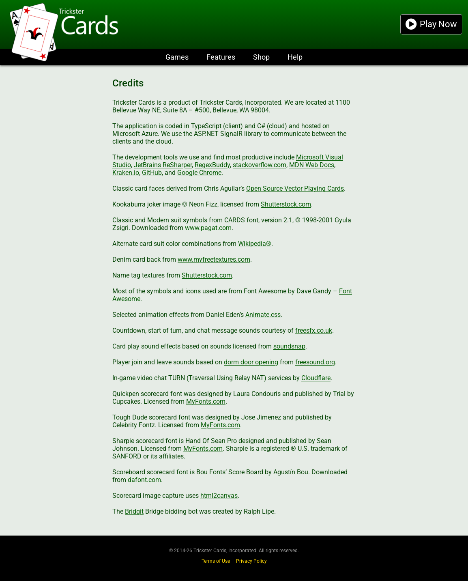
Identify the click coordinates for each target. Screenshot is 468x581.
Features (220, 57)
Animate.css (263, 314)
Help (295, 57)
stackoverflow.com (259, 165)
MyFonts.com (205, 401)
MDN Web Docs (311, 165)
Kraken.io (125, 172)
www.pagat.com (208, 228)
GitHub (152, 172)
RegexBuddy (212, 165)
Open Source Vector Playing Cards (295, 188)
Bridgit (134, 511)
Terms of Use (216, 561)
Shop (261, 57)
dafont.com (144, 480)
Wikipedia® (254, 243)
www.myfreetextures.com (214, 259)
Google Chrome (199, 172)
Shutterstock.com (286, 204)
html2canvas (219, 495)
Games (177, 57)
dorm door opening (251, 362)
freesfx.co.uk (313, 330)
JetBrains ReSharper (163, 165)
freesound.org (315, 362)
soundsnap (289, 346)
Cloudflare (316, 378)
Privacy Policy (251, 561)
